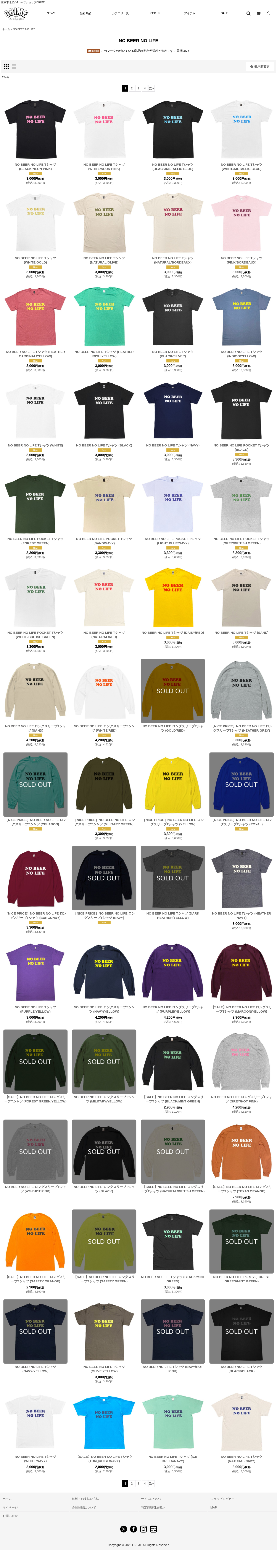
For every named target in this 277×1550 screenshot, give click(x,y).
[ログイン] (268, 13)
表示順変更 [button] (259, 66)
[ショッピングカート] (258, 13)
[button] (248, 13)
